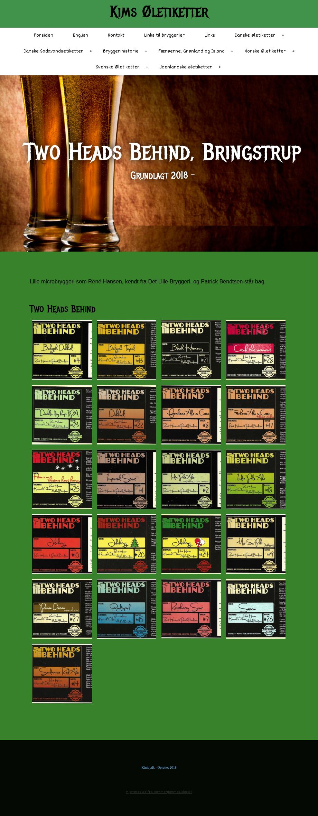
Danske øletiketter (255, 35)
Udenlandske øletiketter (185, 67)
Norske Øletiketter (265, 51)
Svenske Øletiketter (118, 67)
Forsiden (43, 35)
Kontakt (116, 35)
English (80, 35)
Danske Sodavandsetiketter (53, 51)
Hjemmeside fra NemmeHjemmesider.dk (159, 792)
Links (210, 35)
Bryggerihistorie (121, 51)
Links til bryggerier (164, 35)
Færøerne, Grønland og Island (191, 51)
